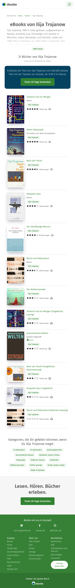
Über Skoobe (34, 541)
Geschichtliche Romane (25, 455)
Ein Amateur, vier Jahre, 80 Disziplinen (41, 133)
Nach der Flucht (34, 160)
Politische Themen (38, 460)
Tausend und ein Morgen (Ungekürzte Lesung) (45, 313)
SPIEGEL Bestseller (17, 465)
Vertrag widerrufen (59, 564)
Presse (32, 548)
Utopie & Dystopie (37, 470)
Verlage (32, 552)
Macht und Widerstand (38, 258)
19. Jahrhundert (19, 450)
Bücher (27, 16)
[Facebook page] (40, 528)
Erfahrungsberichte (54, 450)
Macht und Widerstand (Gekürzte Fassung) (47, 410)
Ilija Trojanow (33, 105)
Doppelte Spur (34, 194)
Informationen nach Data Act (59, 549)
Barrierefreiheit (13, 562)
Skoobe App (12, 548)
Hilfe (9, 559)
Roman (29, 101)
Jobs (30, 545)
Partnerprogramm (36, 555)
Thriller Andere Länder (56, 465)
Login (9, 565)
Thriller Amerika (36, 465)
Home (20, 16)
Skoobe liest (12, 569)
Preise (9, 545)
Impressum (55, 558)
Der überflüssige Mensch (38, 226)
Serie (30, 340)
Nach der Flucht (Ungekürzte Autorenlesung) (41, 368)
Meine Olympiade (35, 129)
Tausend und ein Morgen (39, 97)
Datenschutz (56, 541)
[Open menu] (69, 4)
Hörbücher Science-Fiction (49, 455)
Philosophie (20, 460)
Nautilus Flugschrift (34, 337)
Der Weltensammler (36, 289)
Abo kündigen (56, 555)
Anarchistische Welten (37, 333)
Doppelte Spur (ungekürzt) (39, 388)
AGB (52, 545)
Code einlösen (13, 555)
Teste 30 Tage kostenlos (37, 82)
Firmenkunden (35, 559)
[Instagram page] (56, 528)
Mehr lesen (38, 49)
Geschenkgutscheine (15, 552)
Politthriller (54, 460)
